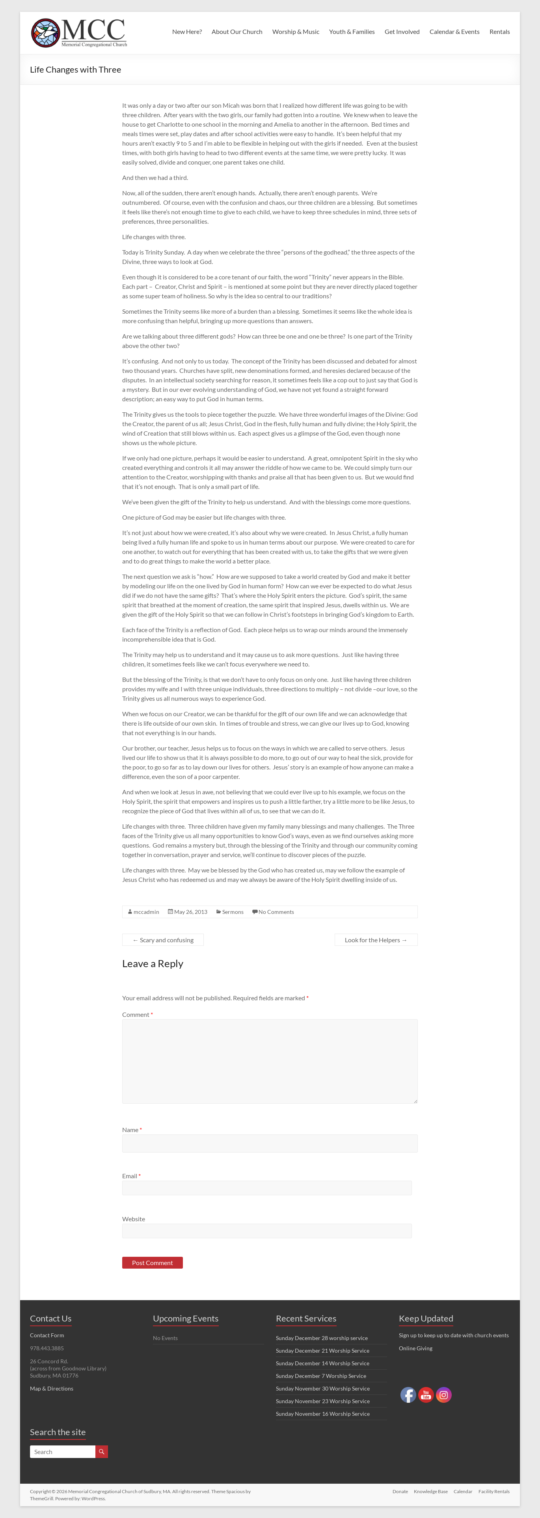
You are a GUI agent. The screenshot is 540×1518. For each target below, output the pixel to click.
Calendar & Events (455, 31)
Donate (399, 1491)
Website (133, 1218)
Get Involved (402, 31)
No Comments (276, 911)
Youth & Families (352, 31)
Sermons (233, 911)
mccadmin (146, 911)
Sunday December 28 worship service (322, 1338)
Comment (137, 1014)
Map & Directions (51, 1388)
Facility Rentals (494, 1491)
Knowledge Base (430, 1491)
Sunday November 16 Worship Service (323, 1413)
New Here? (187, 31)
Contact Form (47, 1335)
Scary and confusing (163, 939)
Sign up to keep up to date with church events (454, 1335)
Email (131, 1175)
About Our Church (237, 31)
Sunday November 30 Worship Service (323, 1388)
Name (132, 1129)
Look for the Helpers (376, 939)
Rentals (500, 31)
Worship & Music (295, 31)
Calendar (463, 1491)
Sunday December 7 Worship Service (321, 1375)
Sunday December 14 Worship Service (322, 1363)
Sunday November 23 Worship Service (323, 1401)
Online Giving (415, 1348)
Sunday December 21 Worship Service (322, 1350)
